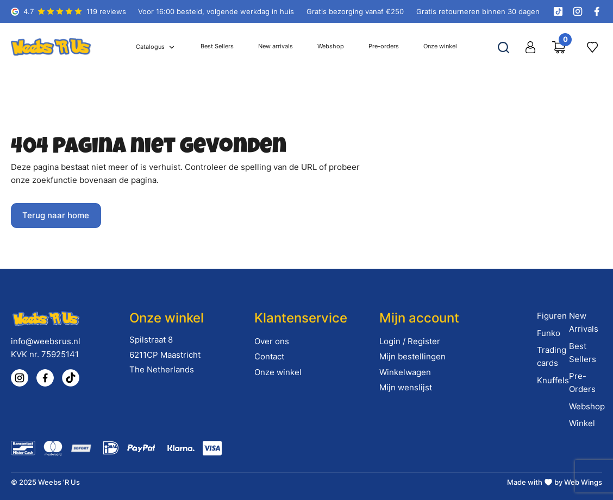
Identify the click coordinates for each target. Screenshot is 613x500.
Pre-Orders (582, 382)
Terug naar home (55, 215)
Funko (548, 333)
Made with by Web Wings (554, 482)
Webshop (587, 406)
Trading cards (551, 356)
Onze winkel (278, 372)
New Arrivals (583, 322)
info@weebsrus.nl (45, 341)
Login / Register (409, 341)
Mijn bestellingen (412, 356)
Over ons (271, 341)
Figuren (552, 316)
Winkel (582, 423)
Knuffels (553, 380)
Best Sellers (582, 352)
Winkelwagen (405, 372)
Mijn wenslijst (405, 387)
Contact (269, 356)
